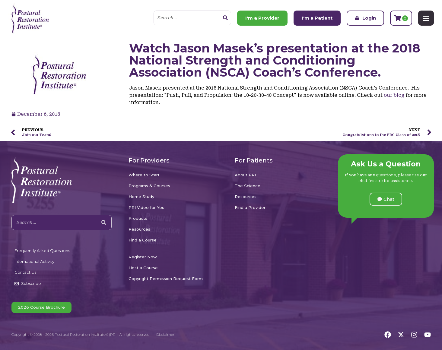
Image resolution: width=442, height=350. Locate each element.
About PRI (245, 174)
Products (138, 218)
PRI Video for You (146, 207)
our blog (394, 95)
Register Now (143, 256)
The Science (247, 185)
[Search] (225, 18)
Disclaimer (165, 334)
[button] (386, 199)
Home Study (141, 196)
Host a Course (143, 267)
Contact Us (25, 272)
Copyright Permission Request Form (166, 278)
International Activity (34, 261)
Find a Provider (250, 207)
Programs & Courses (149, 185)
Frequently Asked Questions (42, 250)
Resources (139, 229)
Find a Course (143, 240)
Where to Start (144, 174)
